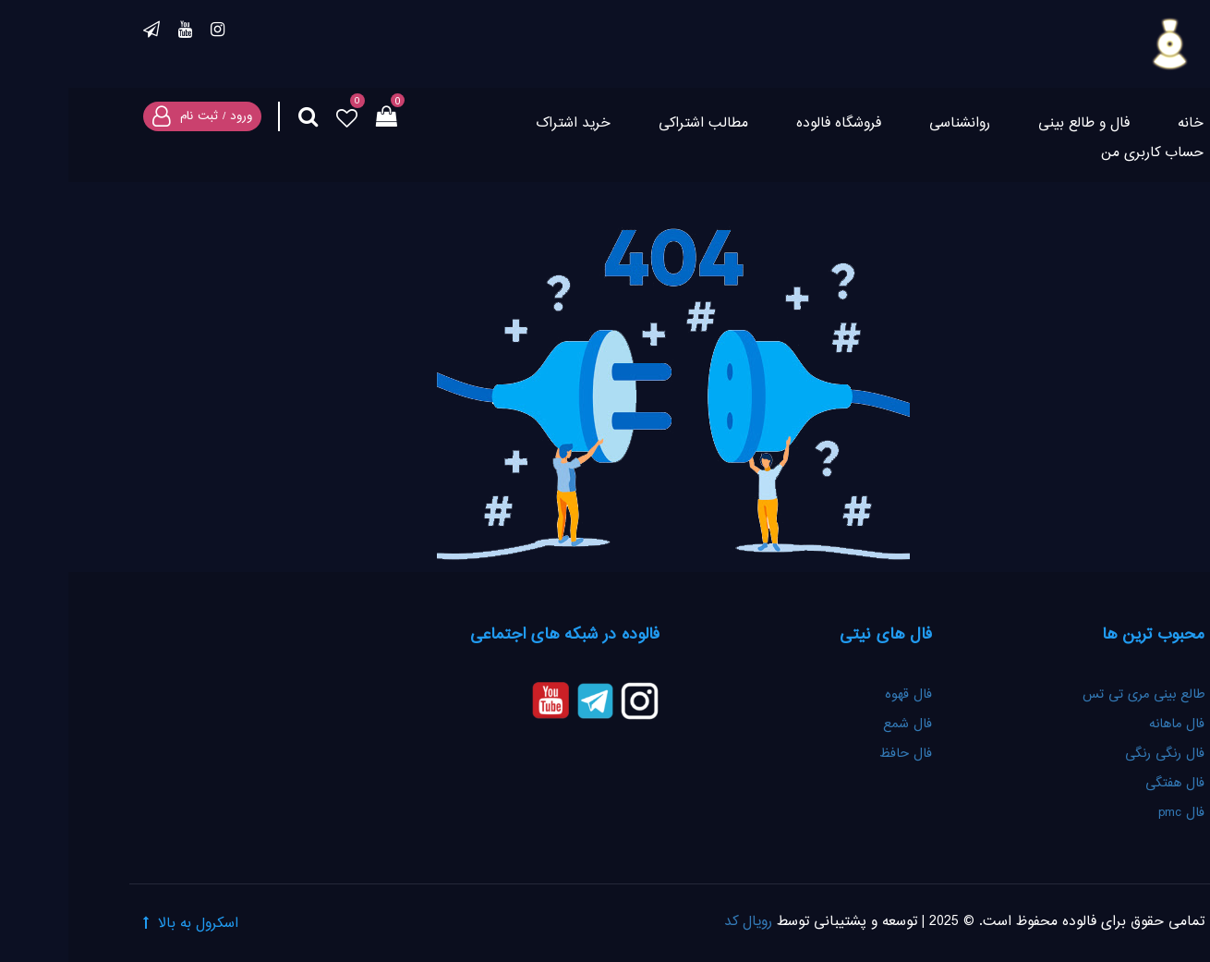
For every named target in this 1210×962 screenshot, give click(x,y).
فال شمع (839, 724)
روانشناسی (891, 123)
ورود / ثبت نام (148, 116)
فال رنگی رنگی (1096, 754)
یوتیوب (117, 32)
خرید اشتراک (504, 123)
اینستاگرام (149, 32)
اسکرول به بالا (130, 923)
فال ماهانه (1108, 724)
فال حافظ (835, 754)
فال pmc (1113, 813)
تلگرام (83, 32)
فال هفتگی (1106, 784)
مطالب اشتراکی (635, 123)
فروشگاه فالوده (770, 123)
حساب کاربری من (1084, 152)
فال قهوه (840, 695)
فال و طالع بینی (1015, 123)
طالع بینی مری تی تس (1075, 695)
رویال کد (680, 921)
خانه (1122, 123)
